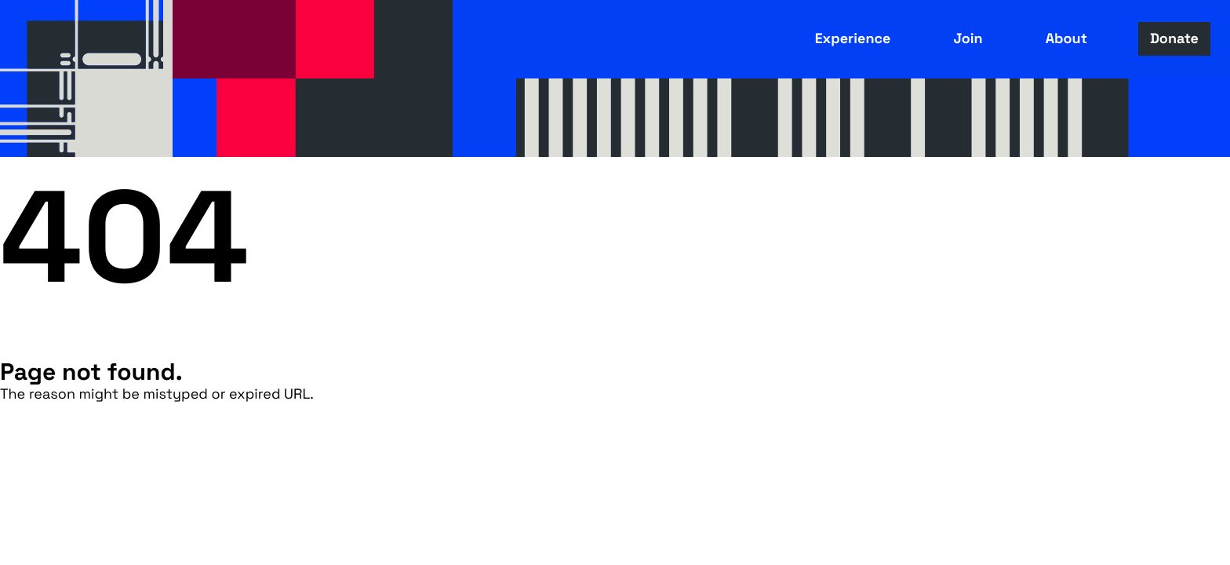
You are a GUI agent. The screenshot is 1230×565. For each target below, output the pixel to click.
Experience (853, 39)
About (1066, 39)
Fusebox (86, 78)
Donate (1174, 39)
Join (967, 39)
